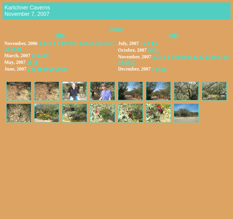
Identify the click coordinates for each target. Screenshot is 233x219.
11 (76, 43)
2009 (173, 35)
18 (6, 48)
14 (94, 43)
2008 (60, 35)
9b (39, 68)
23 (34, 55)
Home (116, 29)
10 (70, 43)
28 (52, 68)
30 (64, 68)
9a (33, 68)
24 (40, 55)
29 (58, 68)
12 (82, 43)
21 (156, 50)
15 (100, 43)
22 (132, 62)
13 (88, 43)
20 (18, 48)
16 (106, 43)
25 (46, 55)
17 (112, 43)
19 (12, 48)
